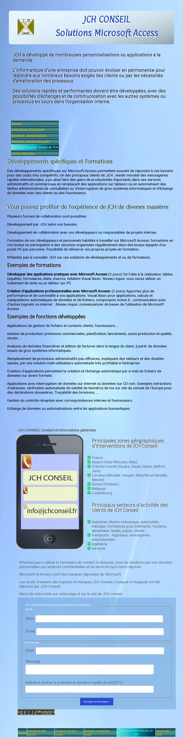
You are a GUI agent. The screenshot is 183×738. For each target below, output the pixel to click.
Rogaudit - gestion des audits (31, 141)
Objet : (30, 650)
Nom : (30, 618)
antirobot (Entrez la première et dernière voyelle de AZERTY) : (74, 683)
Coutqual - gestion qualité (29, 135)
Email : (31, 631)
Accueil (17, 123)
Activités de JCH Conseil (28, 129)
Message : (33, 661)
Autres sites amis (23, 153)
